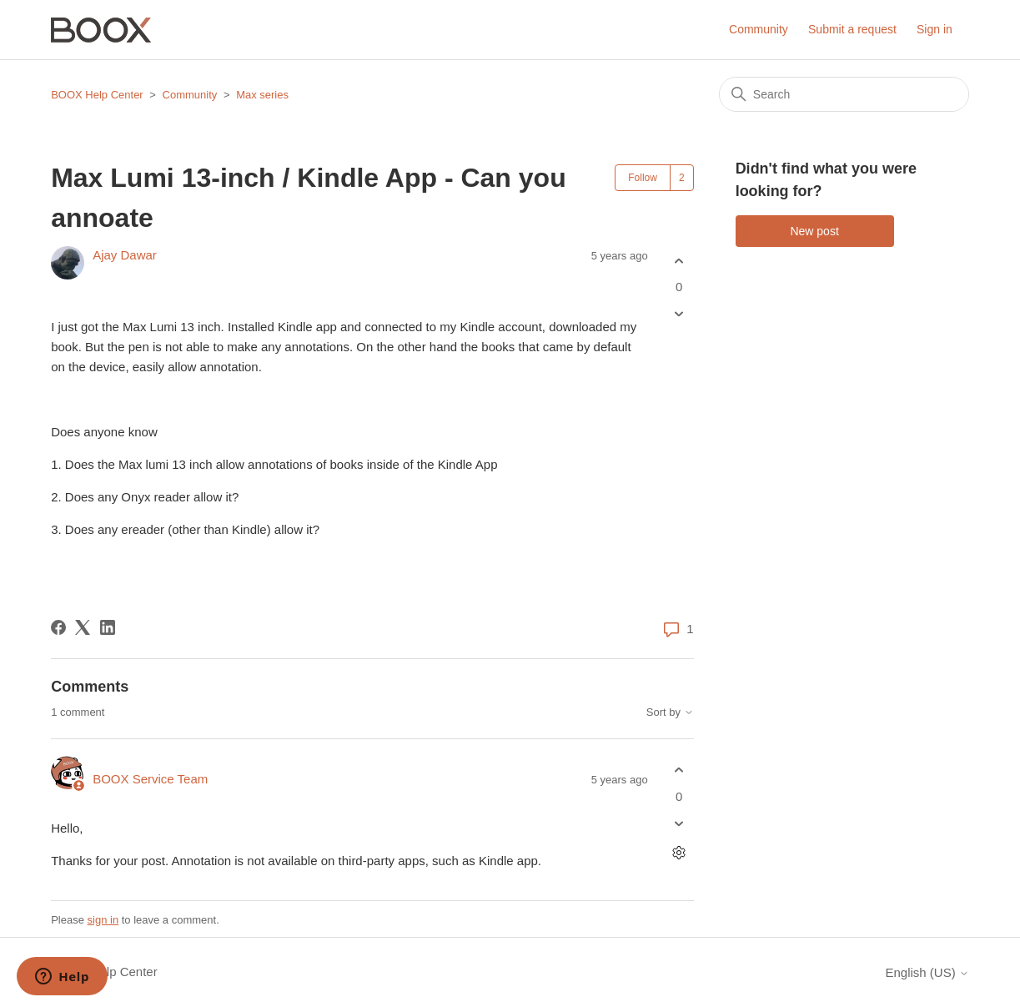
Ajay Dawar (125, 255)
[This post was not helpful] (679, 314)
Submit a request (852, 29)
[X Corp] (82, 627)
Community (758, 29)
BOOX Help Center (97, 94)
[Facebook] (58, 627)
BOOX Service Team (150, 779)
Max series (262, 94)
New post (814, 231)
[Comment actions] (679, 852)
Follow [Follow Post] (642, 178)
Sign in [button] (934, 29)
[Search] (844, 94)
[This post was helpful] (679, 260)
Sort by (670, 712)
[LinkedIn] (107, 627)
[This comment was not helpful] (679, 823)
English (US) (926, 972)
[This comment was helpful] (679, 770)
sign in (103, 920)
